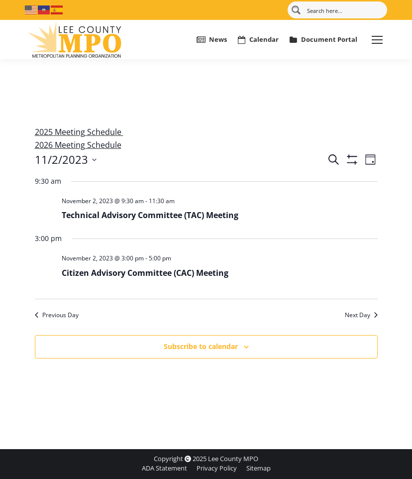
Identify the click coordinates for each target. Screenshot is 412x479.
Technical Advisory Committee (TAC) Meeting (150, 215)
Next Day (361, 315)
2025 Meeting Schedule (79, 131)
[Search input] (343, 10)
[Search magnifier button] (296, 9)
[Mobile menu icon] (377, 40)
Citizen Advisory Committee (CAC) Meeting (145, 272)
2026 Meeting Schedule (78, 144)
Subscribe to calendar (201, 346)
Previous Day (57, 315)
